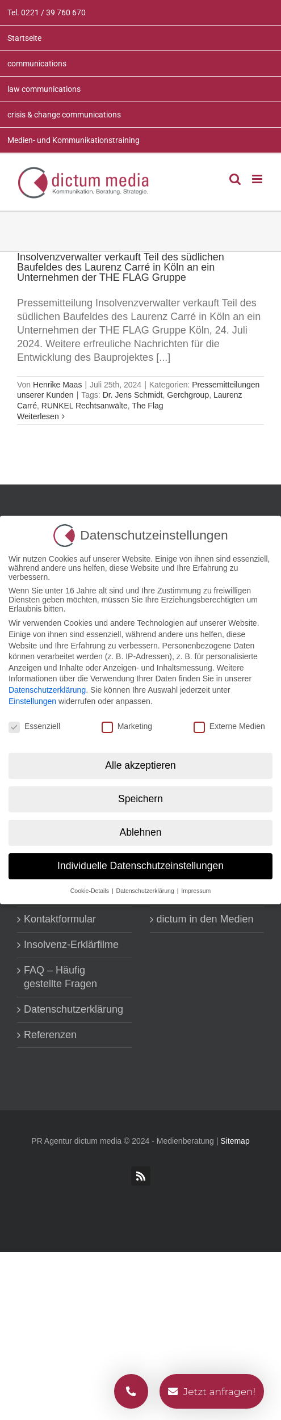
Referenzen (50, 1034)
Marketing (127, 726)
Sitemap (234, 1140)
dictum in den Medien (205, 919)
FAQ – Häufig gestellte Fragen (60, 976)
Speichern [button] (140, 798)
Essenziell (34, 726)
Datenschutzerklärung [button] (146, 890)
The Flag (147, 405)
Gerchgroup (188, 394)
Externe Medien (229, 726)
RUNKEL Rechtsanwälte (84, 405)
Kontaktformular (60, 919)
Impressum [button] (196, 890)
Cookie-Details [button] (90, 890)
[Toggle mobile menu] (258, 179)
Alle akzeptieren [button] (140, 765)
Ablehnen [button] (141, 832)
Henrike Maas (57, 384)
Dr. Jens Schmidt (133, 394)
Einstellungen (32, 701)
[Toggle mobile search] (235, 179)
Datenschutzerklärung (73, 1009)
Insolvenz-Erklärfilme (71, 944)
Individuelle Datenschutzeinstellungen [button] (140, 865)
